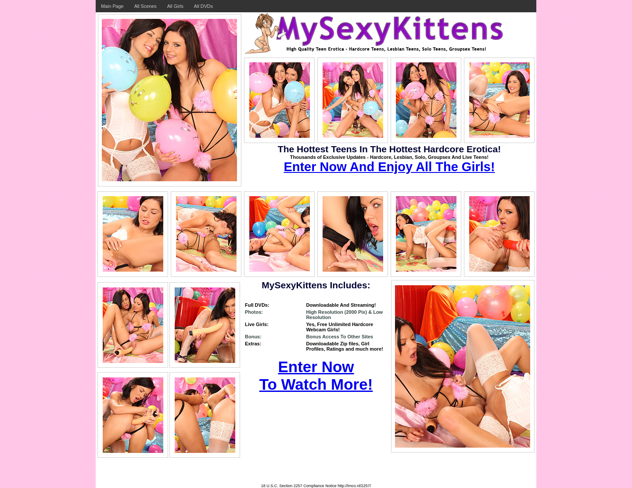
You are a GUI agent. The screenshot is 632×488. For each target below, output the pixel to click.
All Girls (175, 6)
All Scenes (145, 6)
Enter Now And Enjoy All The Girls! (389, 167)
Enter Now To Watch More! (316, 375)
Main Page (112, 6)
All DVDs (203, 6)
